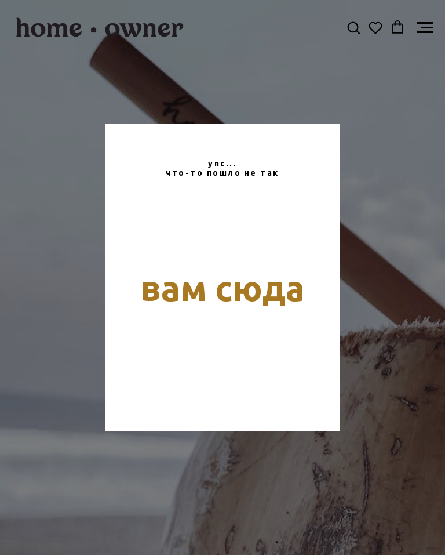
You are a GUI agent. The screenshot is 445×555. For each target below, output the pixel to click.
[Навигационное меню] (425, 28)
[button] (353, 27)
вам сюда (222, 288)
